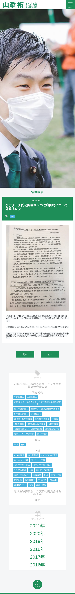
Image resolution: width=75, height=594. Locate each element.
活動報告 (37, 192)
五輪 (31, 470)
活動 (12, 216)
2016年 (37, 564)
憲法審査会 (36, 414)
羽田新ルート (20, 485)
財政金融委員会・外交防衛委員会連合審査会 (37, 493)
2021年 (37, 525)
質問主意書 (42, 433)
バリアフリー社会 (22, 465)
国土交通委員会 (21, 409)
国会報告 (37, 392)
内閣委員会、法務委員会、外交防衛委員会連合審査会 (37, 403)
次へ (50, 354)
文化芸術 (18, 480)
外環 (46, 475)
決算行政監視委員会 (36, 424)
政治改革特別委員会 (23, 419)
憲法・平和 (56, 475)
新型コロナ (30, 480)
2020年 (37, 533)
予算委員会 (19, 397)
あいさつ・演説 (21, 460)
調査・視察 (41, 485)
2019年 (37, 541)
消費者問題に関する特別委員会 (28, 429)
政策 (37, 440)
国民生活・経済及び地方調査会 (45, 409)
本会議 (55, 419)
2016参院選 (19, 455)
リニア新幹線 (20, 470)
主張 (16, 444)
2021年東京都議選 (49, 455)
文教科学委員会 (42, 419)
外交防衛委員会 (21, 414)
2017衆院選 (32, 455)
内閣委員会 (32, 397)
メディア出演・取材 (42, 465)
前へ (25, 354)
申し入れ (53, 480)
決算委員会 (19, 424)
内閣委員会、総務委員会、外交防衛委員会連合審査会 (37, 385)
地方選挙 (37, 475)
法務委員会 (53, 424)
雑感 (37, 500)
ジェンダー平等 (38, 460)
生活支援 (42, 480)
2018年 (37, 549)
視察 (23, 444)
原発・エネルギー (22, 475)
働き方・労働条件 (44, 470)
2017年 (37, 557)
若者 (31, 485)
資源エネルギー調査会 (24, 433)
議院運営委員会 (52, 429)
